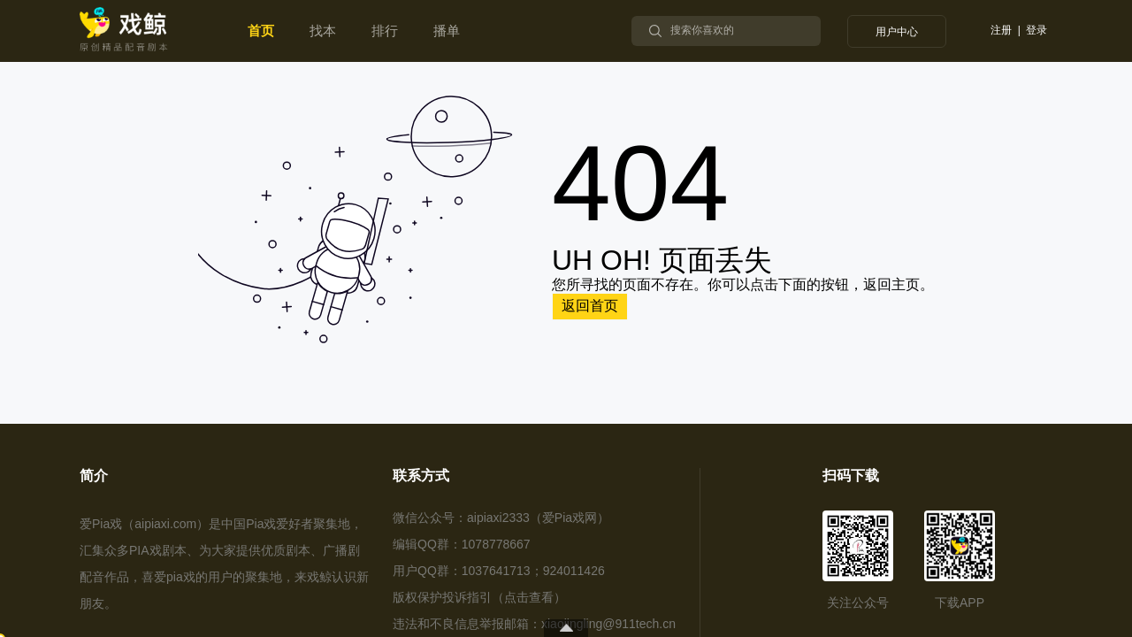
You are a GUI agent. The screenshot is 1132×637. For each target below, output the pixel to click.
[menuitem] (261, 31)
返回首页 (590, 305)
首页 (261, 30)
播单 (446, 30)
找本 (323, 30)
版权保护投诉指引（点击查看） (479, 597)
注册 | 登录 (1018, 30)
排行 (384, 30)
